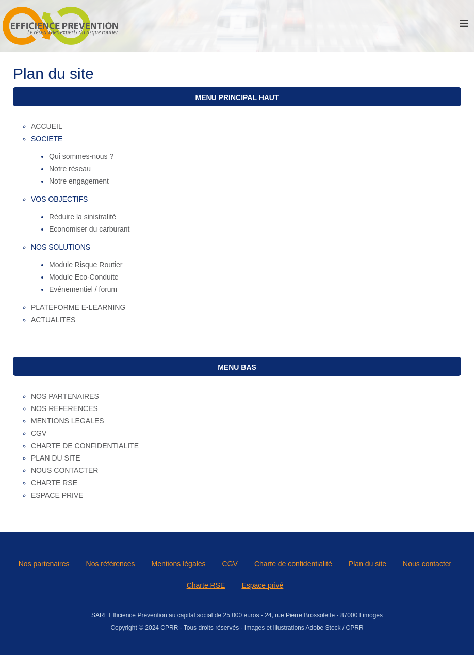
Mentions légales (179, 564)
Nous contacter (427, 564)
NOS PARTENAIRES (65, 396)
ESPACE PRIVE (57, 495)
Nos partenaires (44, 564)
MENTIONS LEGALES (67, 421)
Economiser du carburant (89, 229)
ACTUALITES (53, 320)
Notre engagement (79, 181)
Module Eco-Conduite (84, 277)
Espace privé (262, 585)
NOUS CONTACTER (64, 470)
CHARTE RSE (54, 483)
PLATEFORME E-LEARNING (78, 307)
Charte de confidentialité (293, 564)
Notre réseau (70, 169)
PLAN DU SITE (55, 458)
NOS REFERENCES (64, 408)
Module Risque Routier (85, 264)
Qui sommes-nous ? (81, 156)
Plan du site (367, 564)
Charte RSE (206, 585)
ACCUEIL (46, 126)
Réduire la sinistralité (82, 216)
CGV (38, 433)
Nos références (110, 564)
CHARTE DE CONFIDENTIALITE (85, 445)
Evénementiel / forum (83, 289)
